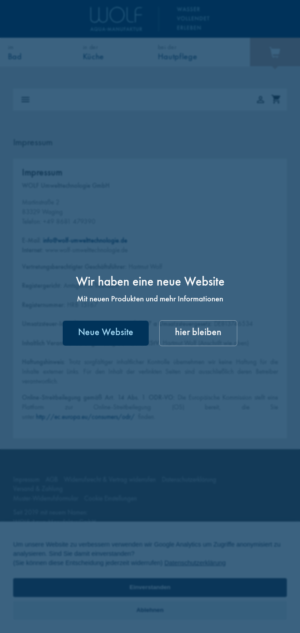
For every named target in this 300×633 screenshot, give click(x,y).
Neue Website (105, 332)
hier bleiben (198, 332)
